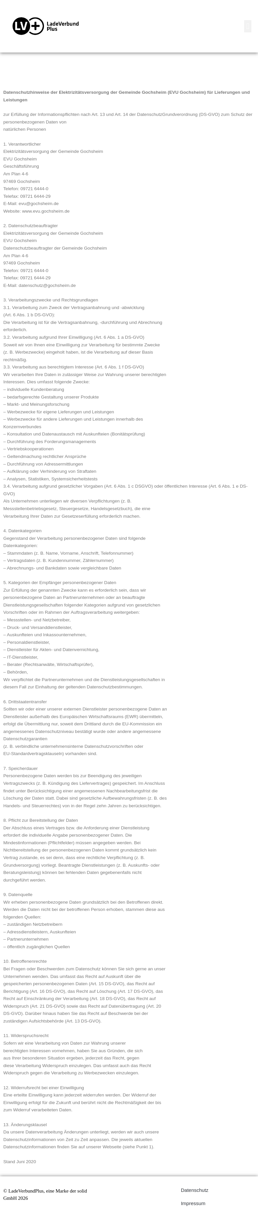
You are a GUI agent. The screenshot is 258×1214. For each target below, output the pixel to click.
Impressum (193, 1203)
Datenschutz (194, 1190)
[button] (247, 26)
